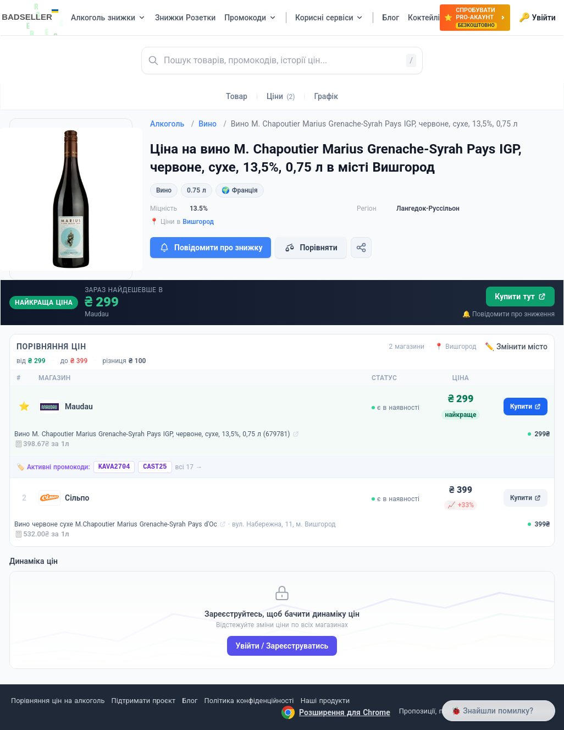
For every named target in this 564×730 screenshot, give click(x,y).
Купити (525, 406)
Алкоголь (172, 123)
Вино (212, 123)
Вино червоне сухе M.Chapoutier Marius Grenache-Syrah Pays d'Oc (115, 524)
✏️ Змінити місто (516, 346)
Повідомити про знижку (210, 247)
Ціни (281, 96)
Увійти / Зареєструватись (282, 645)
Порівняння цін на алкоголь (57, 700)
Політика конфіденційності (249, 700)
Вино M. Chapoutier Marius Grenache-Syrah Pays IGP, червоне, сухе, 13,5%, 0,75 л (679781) (152, 434)
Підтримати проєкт (143, 700)
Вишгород (198, 222)
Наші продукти (325, 700)
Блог (189, 700)
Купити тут (520, 296)
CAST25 (155, 467)
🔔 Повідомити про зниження (508, 314)
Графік (326, 96)
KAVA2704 (114, 467)
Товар (236, 96)
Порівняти (310, 247)
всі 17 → (189, 467)
